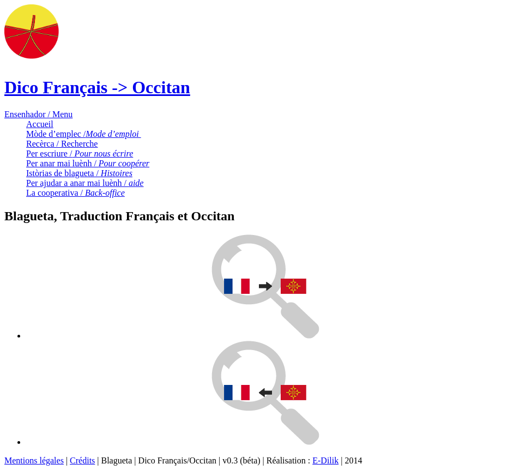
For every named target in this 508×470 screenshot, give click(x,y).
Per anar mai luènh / (87, 163)
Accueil (39, 124)
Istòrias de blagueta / (79, 173)
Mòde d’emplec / (83, 133)
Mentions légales (34, 460)
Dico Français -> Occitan (97, 87)
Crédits (82, 460)
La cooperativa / (75, 192)
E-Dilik (325, 460)
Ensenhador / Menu (38, 114)
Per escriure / (79, 153)
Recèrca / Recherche (62, 143)
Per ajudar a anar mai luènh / (84, 183)
